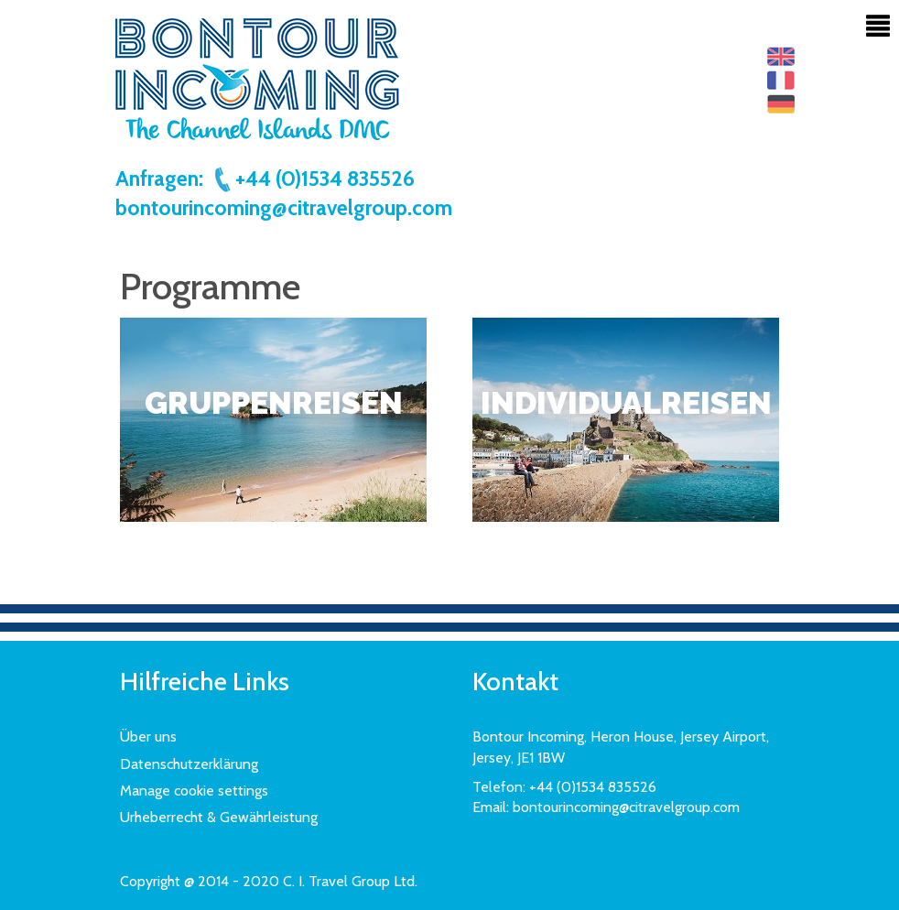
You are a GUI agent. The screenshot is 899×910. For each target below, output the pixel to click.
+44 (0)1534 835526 (313, 178)
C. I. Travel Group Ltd (349, 881)
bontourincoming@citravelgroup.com (283, 208)
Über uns (148, 736)
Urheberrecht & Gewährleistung (219, 817)
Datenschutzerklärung (189, 764)
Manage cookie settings (194, 790)
